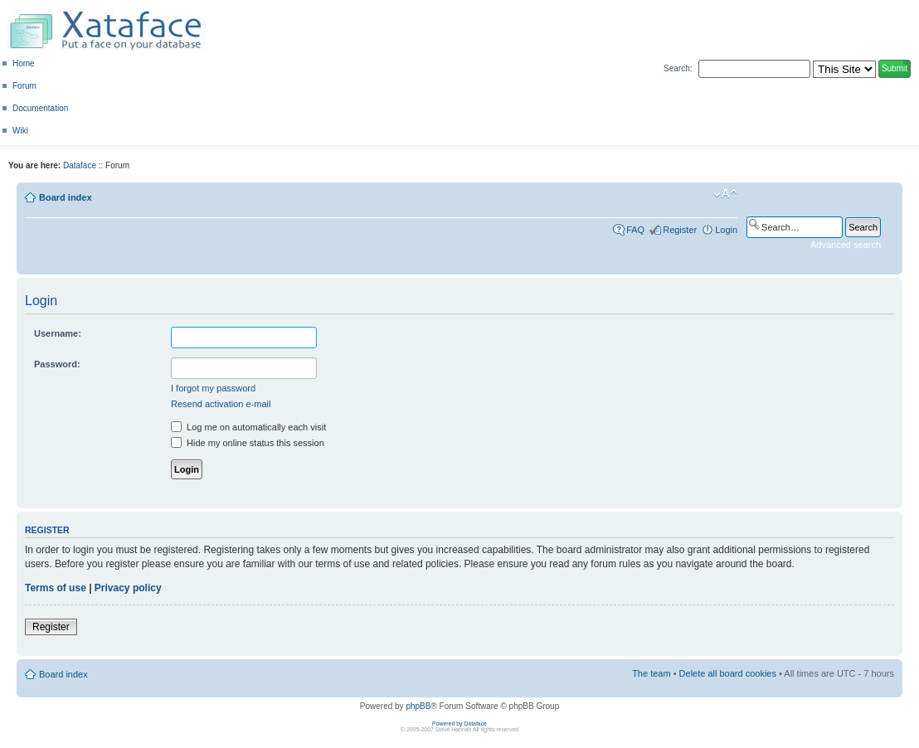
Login (726, 230)
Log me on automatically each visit (248, 427)
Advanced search (845, 245)
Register (680, 230)
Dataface (79, 165)
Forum (24, 85)
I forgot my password (213, 388)
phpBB (418, 706)
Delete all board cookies (727, 673)
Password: (57, 364)
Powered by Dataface (459, 723)
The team (651, 673)
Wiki (20, 130)
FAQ (635, 230)
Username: (57, 333)
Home (23, 63)
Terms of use (55, 588)
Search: (678, 68)
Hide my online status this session (247, 443)
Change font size (725, 194)
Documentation (40, 108)
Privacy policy (128, 588)
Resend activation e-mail (220, 404)
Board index (65, 197)
